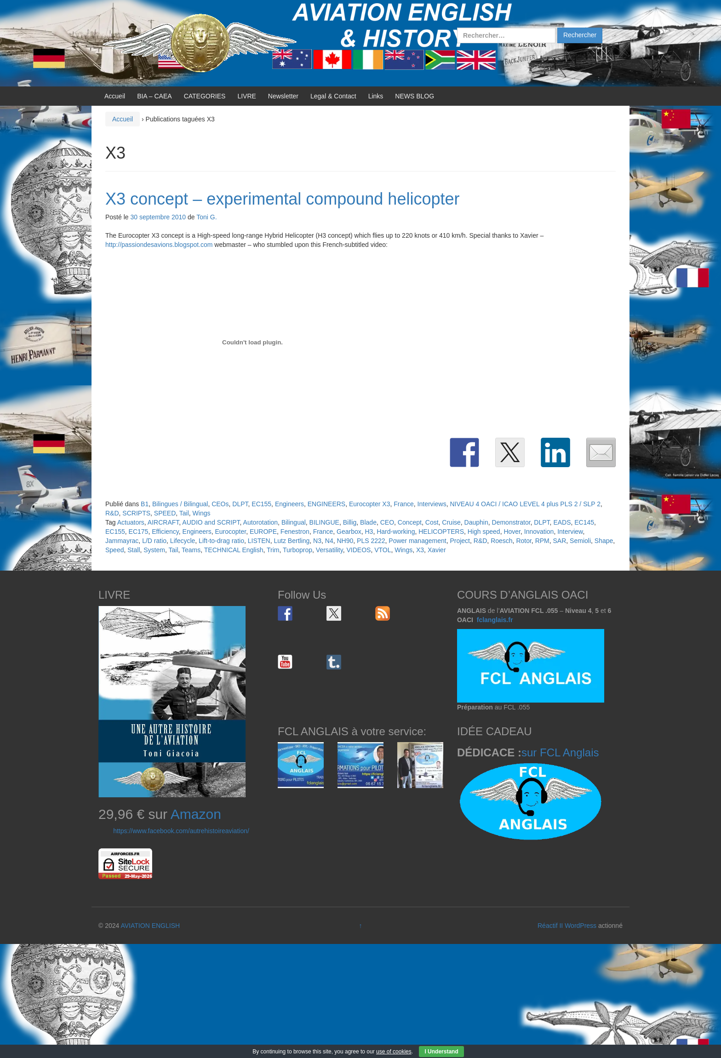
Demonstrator (511, 522)
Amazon (196, 814)
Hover (512, 531)
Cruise (451, 522)
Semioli (580, 540)
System (154, 550)
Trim (273, 550)
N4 (329, 540)
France (404, 504)
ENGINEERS (326, 504)
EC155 (261, 504)
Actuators (130, 522)
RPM (542, 540)
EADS (562, 522)
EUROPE (263, 531)
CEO (387, 522)
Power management (417, 540)
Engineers (289, 504)
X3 (420, 550)
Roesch (501, 540)
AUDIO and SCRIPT (211, 522)
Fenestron (294, 531)
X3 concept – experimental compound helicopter (282, 198)
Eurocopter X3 (369, 504)
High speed (484, 531)
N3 (317, 540)
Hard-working (396, 531)
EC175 (139, 531)
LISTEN (259, 540)
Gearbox (349, 531)
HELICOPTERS (441, 531)
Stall (133, 550)
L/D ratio (154, 540)
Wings (202, 513)
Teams (191, 550)
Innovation (539, 531)
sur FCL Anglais (560, 752)
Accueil (114, 96)
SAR (559, 540)
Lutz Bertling (292, 540)
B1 (145, 504)
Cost (432, 522)
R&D (112, 513)
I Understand (441, 1051)
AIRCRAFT (163, 522)
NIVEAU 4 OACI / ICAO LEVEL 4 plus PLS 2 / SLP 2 (525, 504)
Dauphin (476, 522)
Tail (184, 513)
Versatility (329, 550)
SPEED (165, 513)
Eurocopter (230, 531)
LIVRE (246, 96)
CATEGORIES (205, 96)
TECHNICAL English (233, 550)
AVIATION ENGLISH (150, 925)
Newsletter (283, 96)
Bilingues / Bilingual (180, 504)
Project (460, 540)
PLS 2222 (371, 540)
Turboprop (297, 550)
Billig (350, 522)
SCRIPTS (136, 513)
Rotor (523, 540)
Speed (114, 550)
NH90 (345, 540)
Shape (604, 540)
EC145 (584, 522)
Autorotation (260, 522)
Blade (368, 522)
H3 (369, 531)
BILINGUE (324, 522)
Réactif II (550, 925)
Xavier (437, 550)
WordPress (580, 925)
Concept (410, 522)
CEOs (220, 504)
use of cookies (394, 1051)
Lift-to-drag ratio (221, 540)
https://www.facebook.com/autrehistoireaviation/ (181, 831)
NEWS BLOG (414, 96)
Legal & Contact (333, 96)
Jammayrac (121, 540)
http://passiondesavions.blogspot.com (158, 244)
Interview (570, 531)
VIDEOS (359, 550)
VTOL (382, 550)
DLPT (240, 504)
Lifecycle (182, 540)
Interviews (432, 504)
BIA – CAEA (154, 96)
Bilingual (293, 522)
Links (375, 96)
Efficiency (165, 531)
